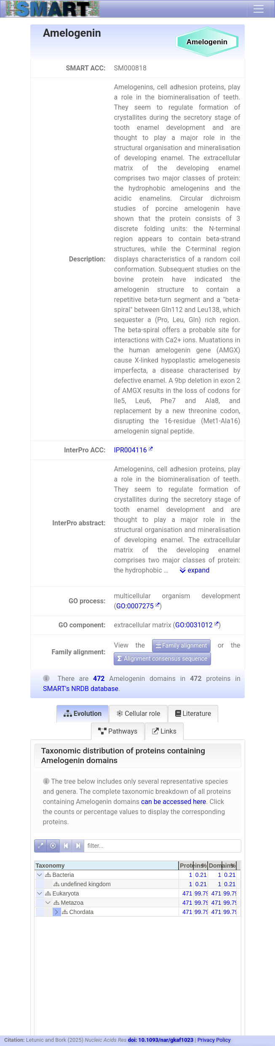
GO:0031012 (197, 625)
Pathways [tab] (117, 731)
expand (194, 570)
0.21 (201, 874)
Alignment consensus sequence (162, 658)
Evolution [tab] (83, 714)
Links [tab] (164, 731)
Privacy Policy (214, 1040)
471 (187, 893)
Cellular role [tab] (138, 714)
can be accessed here (173, 802)
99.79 (202, 893)
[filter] (162, 845)
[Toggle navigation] (258, 8)
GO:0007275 (138, 606)
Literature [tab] (193, 714)
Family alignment (181, 645)
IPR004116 (133, 450)
